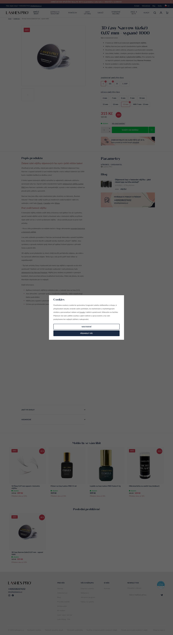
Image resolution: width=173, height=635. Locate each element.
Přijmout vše (86, 333)
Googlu (82, 312)
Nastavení (86, 326)
